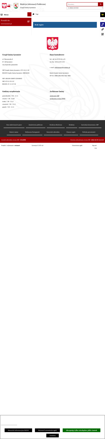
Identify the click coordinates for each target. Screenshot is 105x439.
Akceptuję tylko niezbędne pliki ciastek (81, 430)
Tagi (37, 14)
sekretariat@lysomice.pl (62, 363)
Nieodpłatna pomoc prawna (11, 254)
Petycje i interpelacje (8, 211)
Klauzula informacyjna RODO (18, 430)
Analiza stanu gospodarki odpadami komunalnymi (13, 283)
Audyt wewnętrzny (7, 298)
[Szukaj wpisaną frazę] (100, 4)
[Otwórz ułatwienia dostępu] (102, 14)
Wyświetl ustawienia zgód (47, 430)
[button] (29, 38)
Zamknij (53, 435)
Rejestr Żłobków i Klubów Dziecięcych (10, 242)
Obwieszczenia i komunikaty (11, 206)
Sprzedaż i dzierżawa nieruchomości (14, 221)
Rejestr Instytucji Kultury (10, 236)
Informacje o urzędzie (8, 44)
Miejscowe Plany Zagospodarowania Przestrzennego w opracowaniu (14, 200)
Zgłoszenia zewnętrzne (9, 24)
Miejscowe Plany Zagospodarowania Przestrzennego (14, 191)
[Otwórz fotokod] (102, 34)
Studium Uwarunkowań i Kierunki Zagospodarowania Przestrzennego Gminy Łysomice (13, 177)
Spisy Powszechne (7, 231)
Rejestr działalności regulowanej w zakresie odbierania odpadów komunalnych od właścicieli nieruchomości (13, 272)
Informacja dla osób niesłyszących (13, 314)
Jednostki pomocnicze (9, 110)
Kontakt (4, 29)
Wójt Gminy (5, 59)
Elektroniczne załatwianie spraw (12, 34)
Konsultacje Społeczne (9, 226)
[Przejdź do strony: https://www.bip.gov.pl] (102, 19)
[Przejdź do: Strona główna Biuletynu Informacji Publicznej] (33, 14)
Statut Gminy (5, 49)
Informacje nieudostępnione (11, 310)
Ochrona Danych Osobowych (11, 39)
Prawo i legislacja (7, 249)
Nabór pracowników (8, 164)
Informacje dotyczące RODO (9, 424)
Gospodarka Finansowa (9, 73)
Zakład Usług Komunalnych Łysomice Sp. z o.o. (11, 291)
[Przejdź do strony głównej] (24, 6)
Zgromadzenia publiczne (10, 216)
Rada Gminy (5, 63)
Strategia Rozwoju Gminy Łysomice (13, 169)
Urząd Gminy (5, 54)
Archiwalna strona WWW (57, 394)
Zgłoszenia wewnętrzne (9, 20)
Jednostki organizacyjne (9, 106)
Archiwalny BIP (54, 391)
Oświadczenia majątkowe (10, 68)
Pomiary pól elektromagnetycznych (13, 319)
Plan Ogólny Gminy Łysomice (11, 185)
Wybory (3, 101)
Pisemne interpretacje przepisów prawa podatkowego (12, 260)
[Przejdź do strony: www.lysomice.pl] (102, 29)
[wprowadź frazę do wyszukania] (82, 4)
